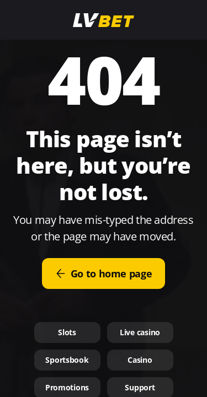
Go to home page (103, 273)
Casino (140, 360)
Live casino (140, 332)
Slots (67, 332)
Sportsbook (66, 360)
